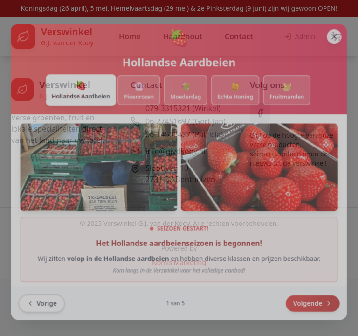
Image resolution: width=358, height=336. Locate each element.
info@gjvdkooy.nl (175, 151)
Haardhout (182, 36)
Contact (239, 36)
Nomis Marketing (179, 262)
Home (130, 36)
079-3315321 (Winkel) (182, 108)
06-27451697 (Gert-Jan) (185, 121)
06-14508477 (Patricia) (184, 134)
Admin (299, 36)
